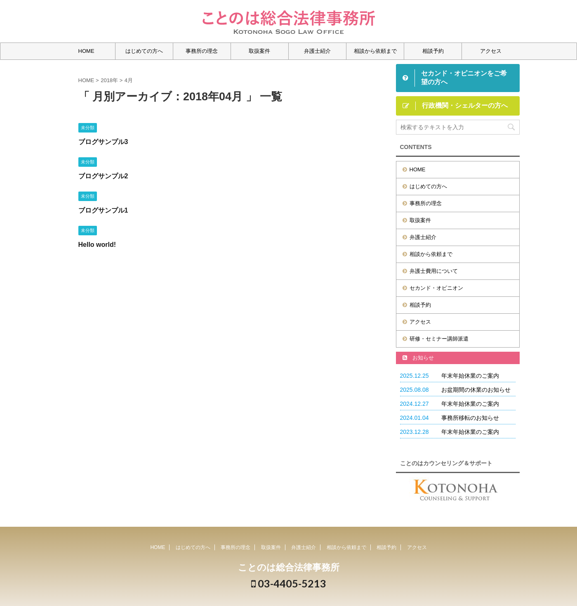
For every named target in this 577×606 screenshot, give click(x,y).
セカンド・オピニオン (436, 288)
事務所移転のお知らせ (470, 417)
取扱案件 (259, 51)
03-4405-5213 (288, 583)
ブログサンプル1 (103, 210)
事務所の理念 (202, 51)
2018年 (109, 80)
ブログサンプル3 (103, 141)
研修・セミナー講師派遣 (439, 339)
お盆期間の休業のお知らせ (476, 389)
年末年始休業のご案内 (470, 375)
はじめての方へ (144, 51)
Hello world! (97, 244)
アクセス (491, 51)
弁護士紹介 (317, 51)
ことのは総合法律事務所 (288, 567)
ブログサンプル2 (103, 176)
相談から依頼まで (375, 51)
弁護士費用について (434, 271)
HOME (86, 51)
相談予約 (433, 51)
